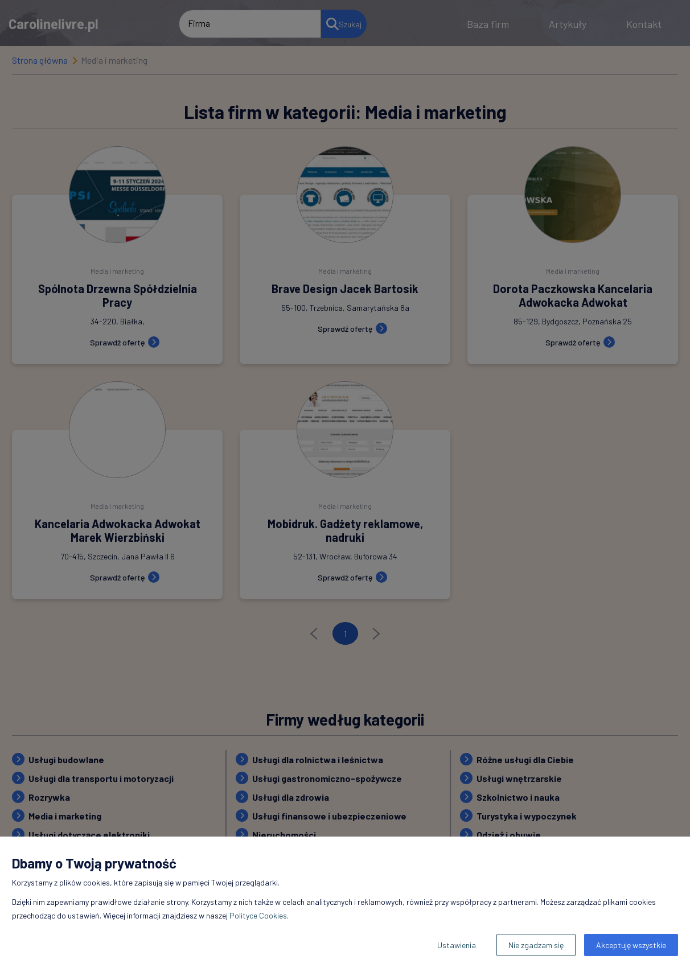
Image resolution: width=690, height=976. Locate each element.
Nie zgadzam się (536, 945)
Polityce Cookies (258, 915)
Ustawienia (456, 945)
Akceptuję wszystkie (631, 945)
